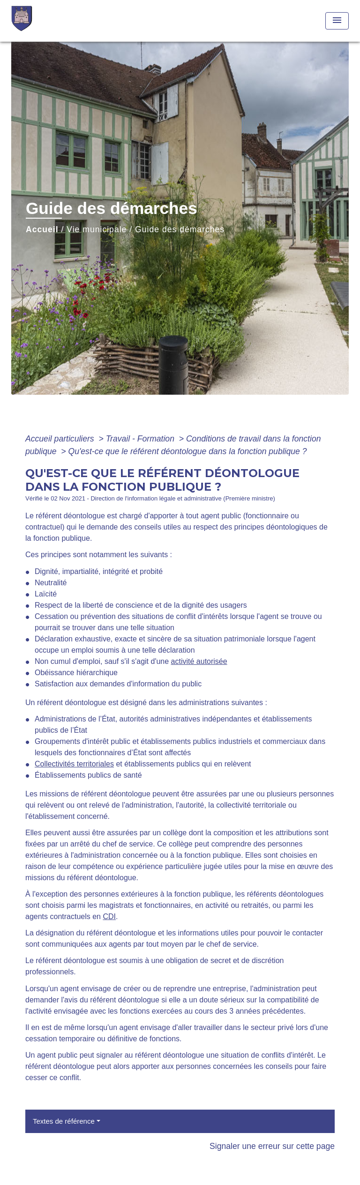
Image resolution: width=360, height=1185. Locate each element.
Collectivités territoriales (74, 764)
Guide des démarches (180, 229)
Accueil (42, 229)
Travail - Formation (141, 438)
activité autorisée (199, 661)
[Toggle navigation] (337, 20)
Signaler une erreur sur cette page (272, 1146)
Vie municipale (97, 229)
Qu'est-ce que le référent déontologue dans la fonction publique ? (187, 451)
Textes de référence (64, 1121)
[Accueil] (46, 20)
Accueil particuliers (61, 438)
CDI (109, 916)
